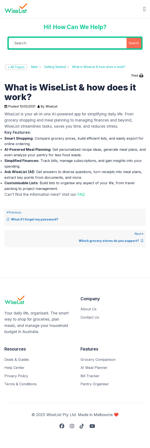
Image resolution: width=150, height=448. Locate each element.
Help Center (14, 367)
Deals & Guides (16, 359)
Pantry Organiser (94, 384)
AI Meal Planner (94, 367)
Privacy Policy (16, 376)
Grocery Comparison (98, 359)
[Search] (68, 43)
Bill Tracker (90, 376)
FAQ (81, 194)
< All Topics (16, 67)
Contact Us (89, 317)
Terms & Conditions (20, 384)
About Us (88, 309)
